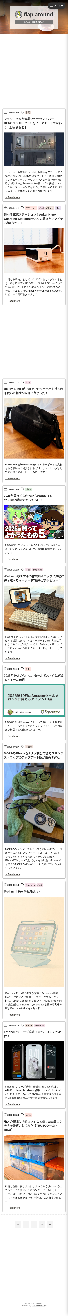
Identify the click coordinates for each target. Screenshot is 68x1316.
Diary (28, 489)
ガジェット (30, 208)
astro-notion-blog (39, 1305)
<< (18, 1224)
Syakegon (40, 1303)
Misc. (28, 1115)
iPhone (49, 208)
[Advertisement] (34, 70)
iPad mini (37, 569)
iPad (41, 208)
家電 (27, 112)
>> (50, 1224)
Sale (27, 669)
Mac (58, 208)
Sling (27, 382)
